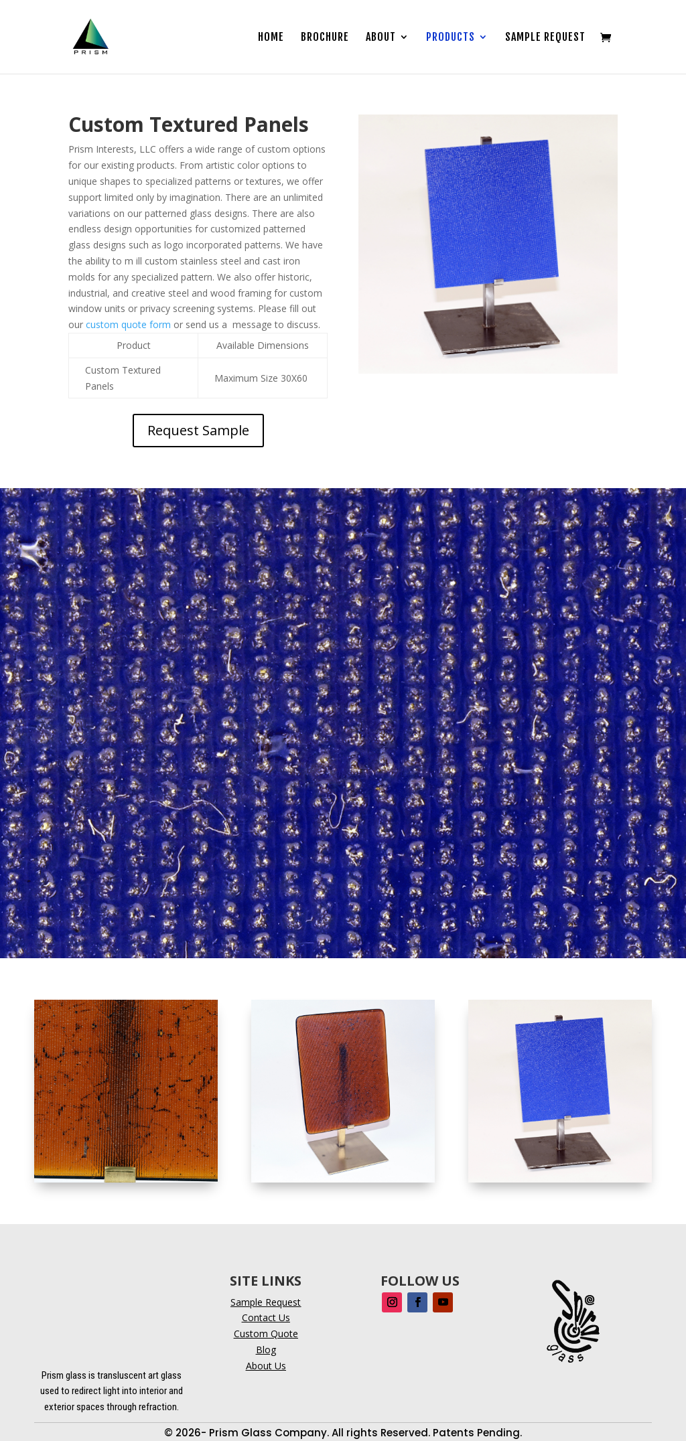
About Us (266, 1365)
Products (450, 38)
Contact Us (266, 1317)
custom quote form (128, 324)
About (381, 38)
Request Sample (198, 430)
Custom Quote (266, 1333)
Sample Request (545, 38)
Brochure (325, 38)
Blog (266, 1349)
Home (271, 38)
